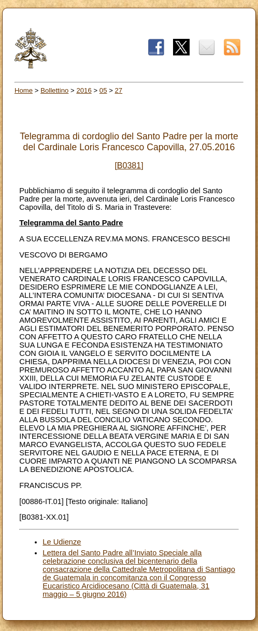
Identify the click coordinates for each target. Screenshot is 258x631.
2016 (83, 90)
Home (24, 90)
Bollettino (54, 90)
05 (103, 90)
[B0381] (128, 165)
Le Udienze (61, 542)
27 (119, 90)
